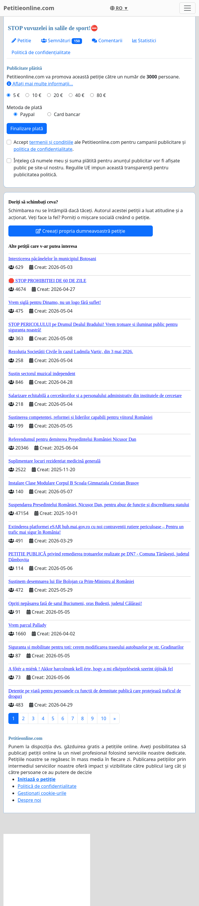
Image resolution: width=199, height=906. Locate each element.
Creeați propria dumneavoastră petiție (80, 231)
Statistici (144, 40)
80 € (101, 95)
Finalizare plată (26, 128)
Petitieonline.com (28, 8)
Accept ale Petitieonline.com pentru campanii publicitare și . (100, 145)
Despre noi (29, 800)
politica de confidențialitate (43, 149)
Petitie (21, 40)
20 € (58, 95)
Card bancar (67, 114)
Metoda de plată (24, 107)
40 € (79, 95)
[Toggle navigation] (187, 8)
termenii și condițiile (51, 142)
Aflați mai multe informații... (40, 83)
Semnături (61, 40)
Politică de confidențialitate (41, 52)
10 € (36, 95)
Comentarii (107, 40)
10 (103, 718)
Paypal (27, 114)
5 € (16, 95)
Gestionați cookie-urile (42, 793)
